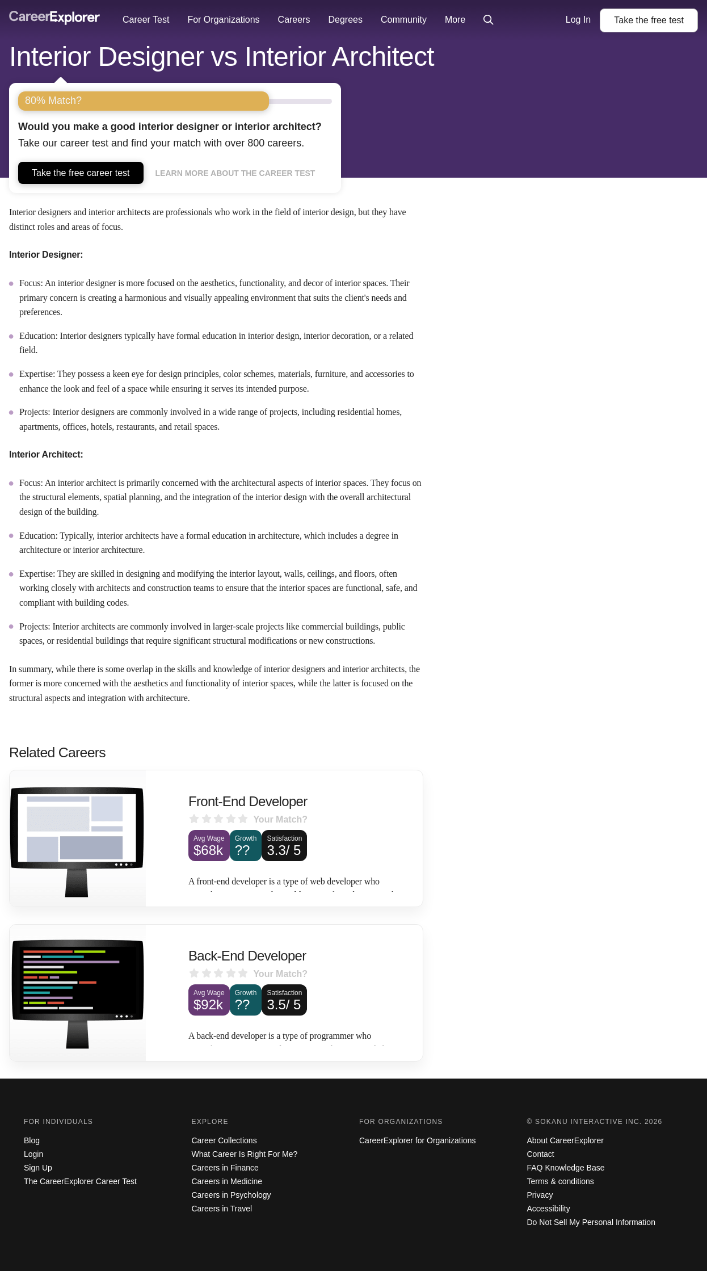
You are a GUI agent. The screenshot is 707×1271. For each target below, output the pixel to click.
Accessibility (548, 1208)
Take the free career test (81, 173)
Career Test (146, 19)
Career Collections (224, 1140)
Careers (294, 19)
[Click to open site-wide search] (488, 20)
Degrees (345, 19)
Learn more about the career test (235, 173)
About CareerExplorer (565, 1140)
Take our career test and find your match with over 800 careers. (170, 135)
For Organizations (223, 19)
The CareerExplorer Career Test (80, 1181)
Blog (32, 1140)
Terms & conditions (560, 1181)
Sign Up (38, 1167)
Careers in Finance (225, 1167)
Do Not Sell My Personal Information (591, 1222)
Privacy (540, 1194)
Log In (578, 19)
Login (33, 1154)
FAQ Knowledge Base (566, 1167)
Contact (540, 1154)
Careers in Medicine (227, 1181)
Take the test (649, 20)
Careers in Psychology (231, 1194)
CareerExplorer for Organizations (417, 1140)
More (455, 19)
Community (404, 19)
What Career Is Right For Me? (245, 1154)
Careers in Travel (222, 1208)
